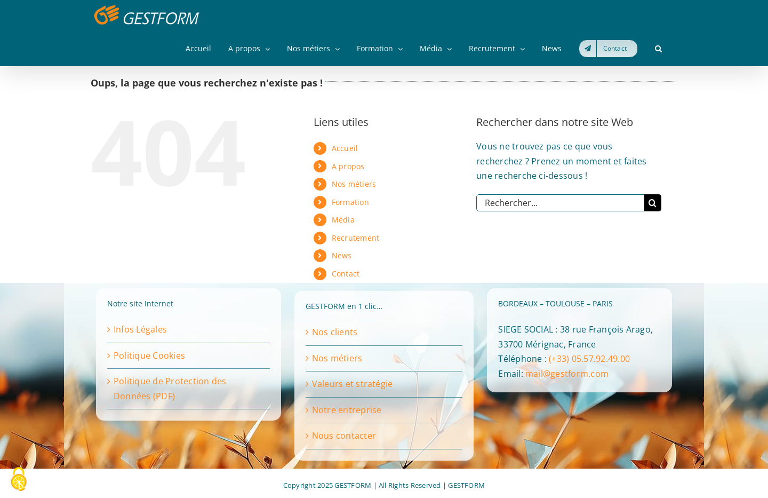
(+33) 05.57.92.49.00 (589, 359)
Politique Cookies (149, 355)
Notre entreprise (347, 410)
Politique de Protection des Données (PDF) (170, 388)
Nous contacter (344, 435)
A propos (348, 166)
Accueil (345, 148)
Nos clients (335, 332)
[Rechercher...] (560, 202)
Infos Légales (140, 329)
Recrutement (356, 238)
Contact (346, 273)
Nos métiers (354, 184)
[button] (658, 48)
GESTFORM (466, 485)
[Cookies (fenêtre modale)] (18, 480)
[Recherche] (652, 202)
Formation (350, 202)
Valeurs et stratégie (352, 384)
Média (343, 220)
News (342, 255)
